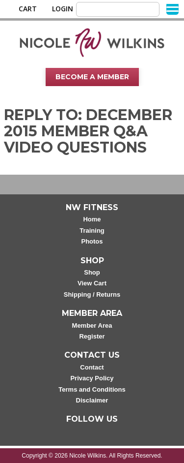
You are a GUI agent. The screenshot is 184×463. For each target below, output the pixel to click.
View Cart (92, 283)
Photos (92, 241)
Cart (28, 9)
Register (92, 336)
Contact (92, 367)
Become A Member (92, 76)
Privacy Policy (91, 378)
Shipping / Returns (92, 294)
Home (92, 219)
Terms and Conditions (91, 389)
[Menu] (172, 8)
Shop (92, 272)
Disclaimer (92, 400)
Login (62, 9)
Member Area (92, 325)
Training (92, 230)
